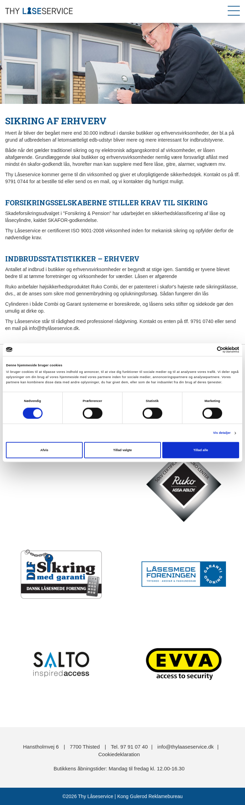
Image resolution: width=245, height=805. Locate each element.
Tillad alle (200, 450)
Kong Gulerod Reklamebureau (149, 796)
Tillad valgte (122, 450)
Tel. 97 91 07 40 (129, 747)
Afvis (44, 450)
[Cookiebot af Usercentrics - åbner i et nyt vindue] (209, 349)
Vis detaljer (222, 433)
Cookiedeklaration (119, 754)
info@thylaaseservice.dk (185, 747)
